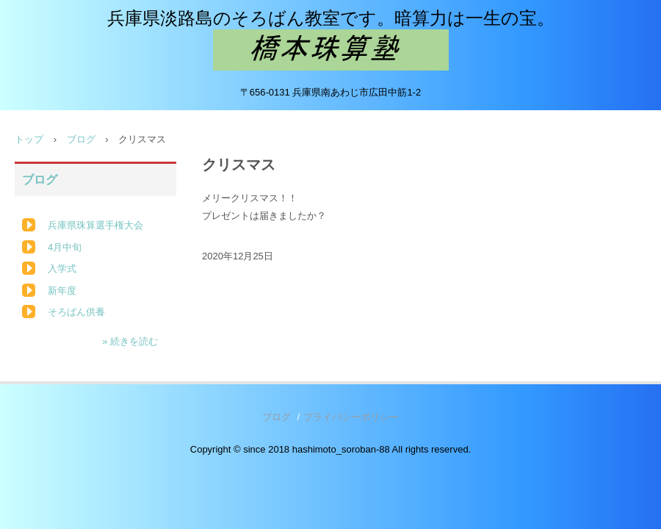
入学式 (62, 268)
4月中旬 (65, 247)
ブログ (81, 139)
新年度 (62, 290)
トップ (29, 139)
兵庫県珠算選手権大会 (95, 225)
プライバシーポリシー (351, 416)
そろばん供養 (76, 311)
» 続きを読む (130, 341)
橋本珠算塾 (331, 50)
